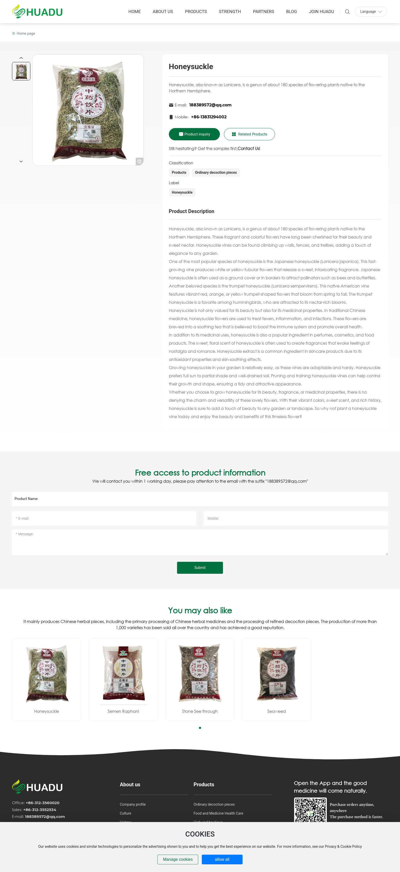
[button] (200, 728)
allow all (222, 859)
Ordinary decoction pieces (216, 172)
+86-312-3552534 (39, 809)
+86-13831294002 (209, 117)
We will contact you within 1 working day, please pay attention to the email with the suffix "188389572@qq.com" (200, 481)
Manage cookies (178, 859)
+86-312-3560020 (42, 802)
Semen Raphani (123, 711)
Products (179, 172)
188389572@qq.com (210, 105)
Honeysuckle (182, 192)
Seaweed (276, 711)
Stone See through (200, 711)
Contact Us (248, 148)
